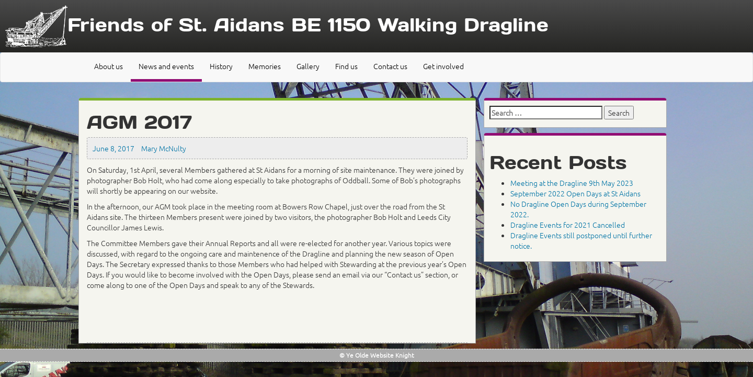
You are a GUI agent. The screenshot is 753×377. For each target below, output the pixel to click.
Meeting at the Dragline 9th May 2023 (571, 183)
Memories (264, 66)
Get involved (443, 66)
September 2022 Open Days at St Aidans (575, 193)
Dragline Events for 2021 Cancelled (567, 224)
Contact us (390, 66)
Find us (346, 66)
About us (108, 66)
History (221, 66)
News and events (166, 66)
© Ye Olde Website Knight (376, 355)
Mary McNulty (163, 148)
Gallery (308, 66)
